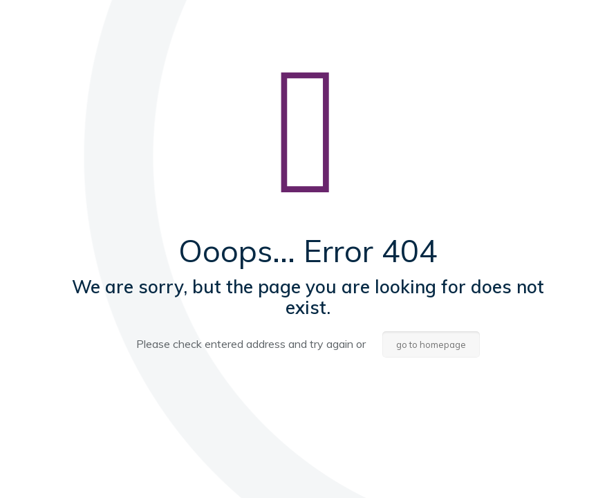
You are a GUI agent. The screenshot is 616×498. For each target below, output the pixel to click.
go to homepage (431, 344)
